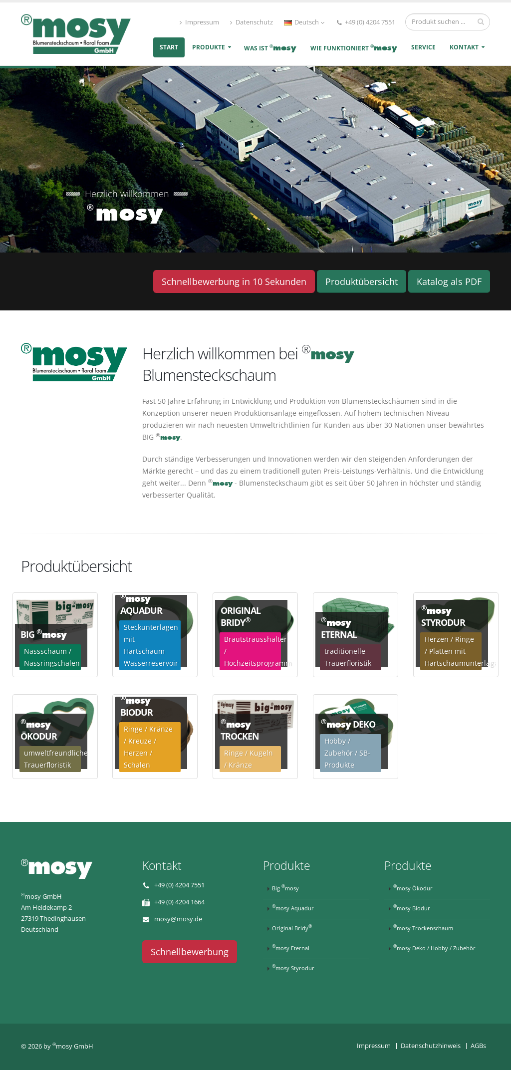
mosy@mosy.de (178, 919)
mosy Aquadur (293, 907)
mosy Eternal (290, 947)
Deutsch (304, 22)
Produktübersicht (361, 281)
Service (423, 47)
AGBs (478, 1046)
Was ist (270, 47)
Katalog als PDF (449, 281)
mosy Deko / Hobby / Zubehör (434, 947)
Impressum (199, 22)
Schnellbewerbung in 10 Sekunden (234, 281)
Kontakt (464, 47)
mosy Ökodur (413, 887)
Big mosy (285, 887)
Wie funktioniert (353, 47)
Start (169, 47)
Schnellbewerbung (190, 952)
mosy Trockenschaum (423, 927)
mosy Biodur (411, 907)
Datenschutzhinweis (431, 1046)
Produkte (208, 47)
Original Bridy (292, 927)
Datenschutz (251, 22)
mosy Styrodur (293, 967)
